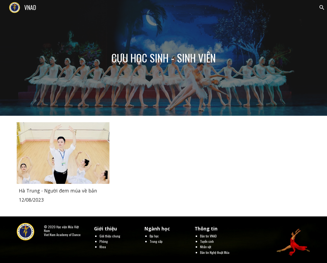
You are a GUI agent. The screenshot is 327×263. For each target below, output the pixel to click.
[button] (320, 7)
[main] (163, 58)
